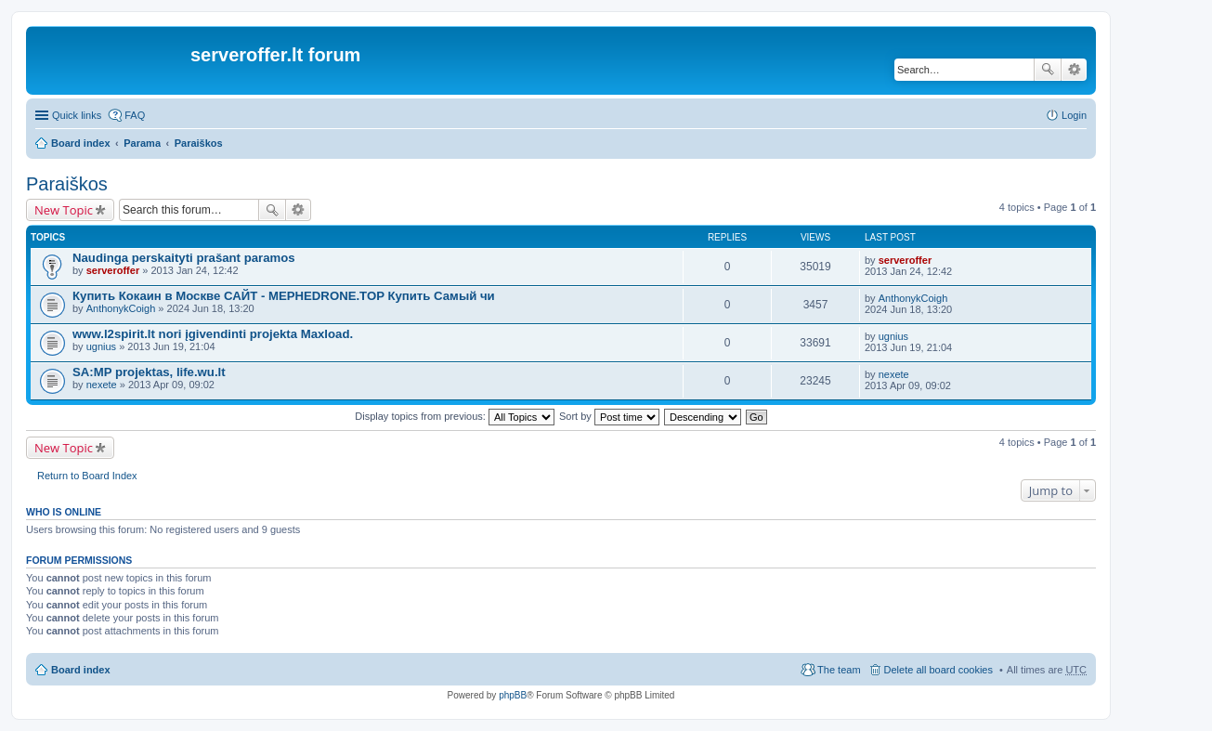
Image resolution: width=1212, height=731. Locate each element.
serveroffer (112, 270)
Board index (81, 143)
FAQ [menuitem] (134, 115)
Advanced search (1074, 70)
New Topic (63, 210)
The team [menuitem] (838, 669)
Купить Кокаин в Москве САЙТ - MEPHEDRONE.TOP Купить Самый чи (283, 296)
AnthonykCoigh (121, 308)
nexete (101, 384)
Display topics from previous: (454, 416)
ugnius (101, 346)
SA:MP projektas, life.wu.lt (149, 372)
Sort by (609, 416)
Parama (142, 143)
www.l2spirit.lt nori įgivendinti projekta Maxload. (212, 334)
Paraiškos (199, 143)
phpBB (513, 695)
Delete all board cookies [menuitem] (938, 669)
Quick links (76, 115)
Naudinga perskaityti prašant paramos (183, 258)
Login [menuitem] (1074, 115)
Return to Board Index (87, 475)
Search (1048, 70)
